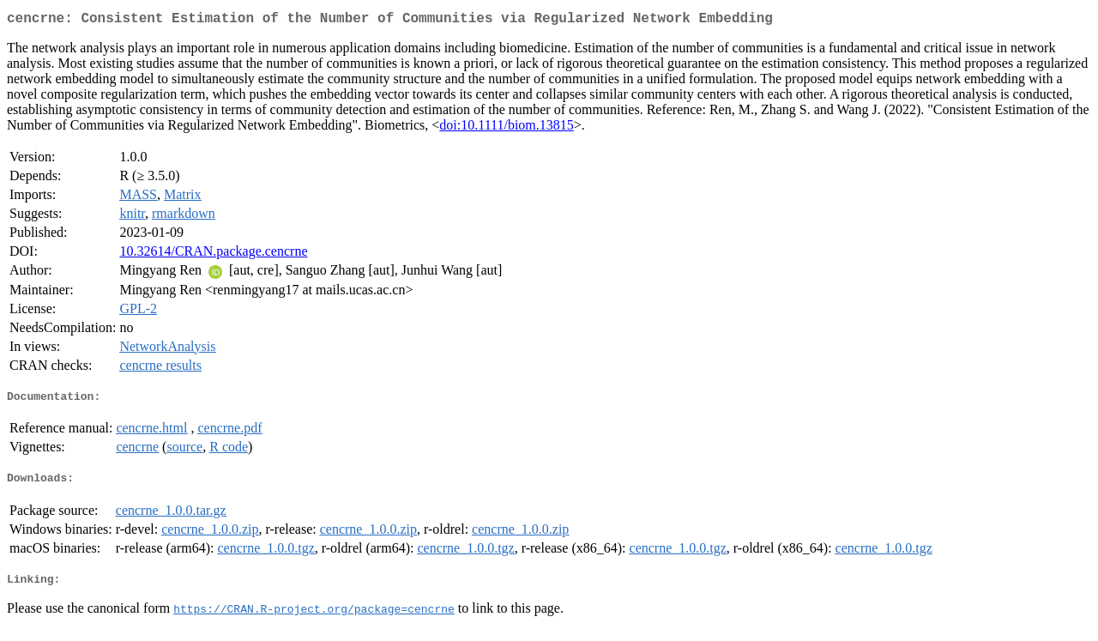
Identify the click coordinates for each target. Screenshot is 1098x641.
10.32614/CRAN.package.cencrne (213, 254)
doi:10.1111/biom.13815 (506, 128)
